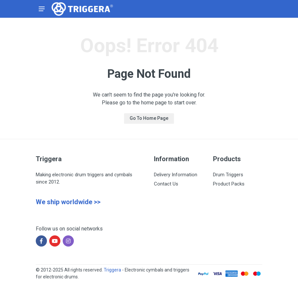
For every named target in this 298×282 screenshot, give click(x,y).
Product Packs (229, 184)
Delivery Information (175, 175)
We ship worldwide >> (68, 202)
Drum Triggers (228, 175)
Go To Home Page (149, 118)
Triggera (112, 269)
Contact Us (166, 184)
